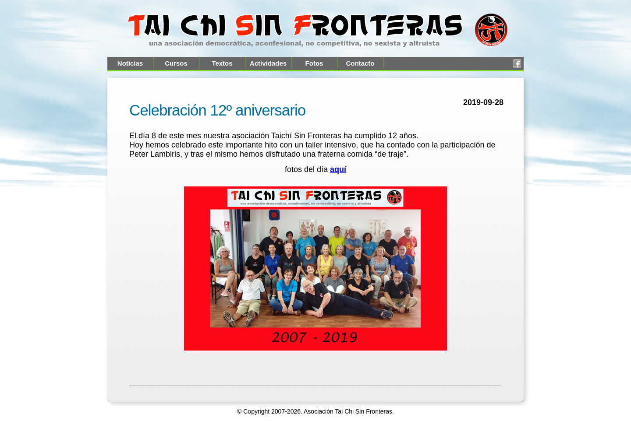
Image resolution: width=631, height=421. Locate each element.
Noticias (130, 63)
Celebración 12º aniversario (217, 110)
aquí (338, 169)
